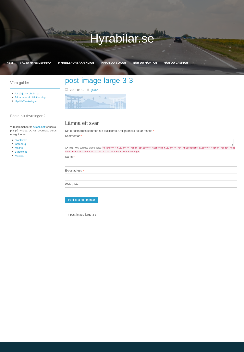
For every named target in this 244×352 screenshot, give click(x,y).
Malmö (19, 147)
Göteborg (20, 143)
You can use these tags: (150, 149)
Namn (70, 156)
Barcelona (21, 151)
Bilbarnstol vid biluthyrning (30, 97)
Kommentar (73, 136)
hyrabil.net (39, 126)
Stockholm (21, 140)
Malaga (19, 155)
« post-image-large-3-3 (82, 214)
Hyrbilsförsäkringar (26, 101)
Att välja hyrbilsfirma (26, 93)
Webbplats (71, 184)
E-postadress (74, 170)
